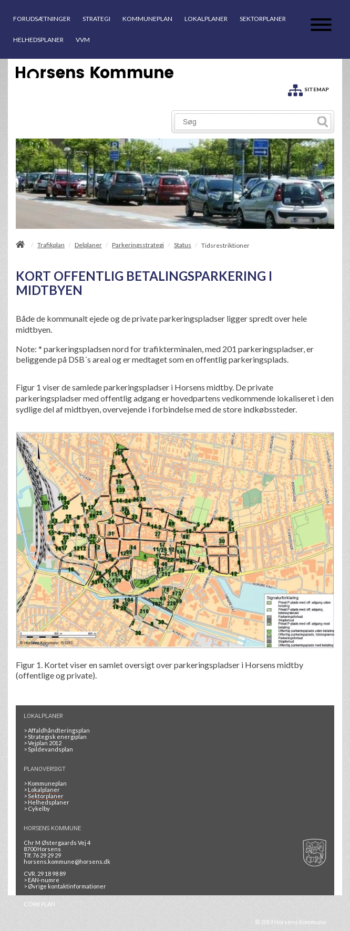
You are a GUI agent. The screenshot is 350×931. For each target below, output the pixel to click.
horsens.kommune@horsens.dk (67, 861)
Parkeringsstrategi (138, 245)
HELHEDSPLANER (38, 40)
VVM (83, 40)
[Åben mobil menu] (321, 25)
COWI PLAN (39, 904)
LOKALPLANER (206, 19)
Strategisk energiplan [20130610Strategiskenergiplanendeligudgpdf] (55, 736)
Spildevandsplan (48, 749)
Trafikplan (51, 245)
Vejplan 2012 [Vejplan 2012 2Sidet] (42, 742)
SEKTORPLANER (263, 19)
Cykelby (37, 808)
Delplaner (88, 245)
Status (182, 245)
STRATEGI (96, 19)
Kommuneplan (45, 783)
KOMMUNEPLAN (147, 19)
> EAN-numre (41, 879)
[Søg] (244, 121)
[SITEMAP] (308, 88)
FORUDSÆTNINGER (41, 19)
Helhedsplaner (46, 802)
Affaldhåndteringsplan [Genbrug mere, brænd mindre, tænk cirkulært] (57, 730)
